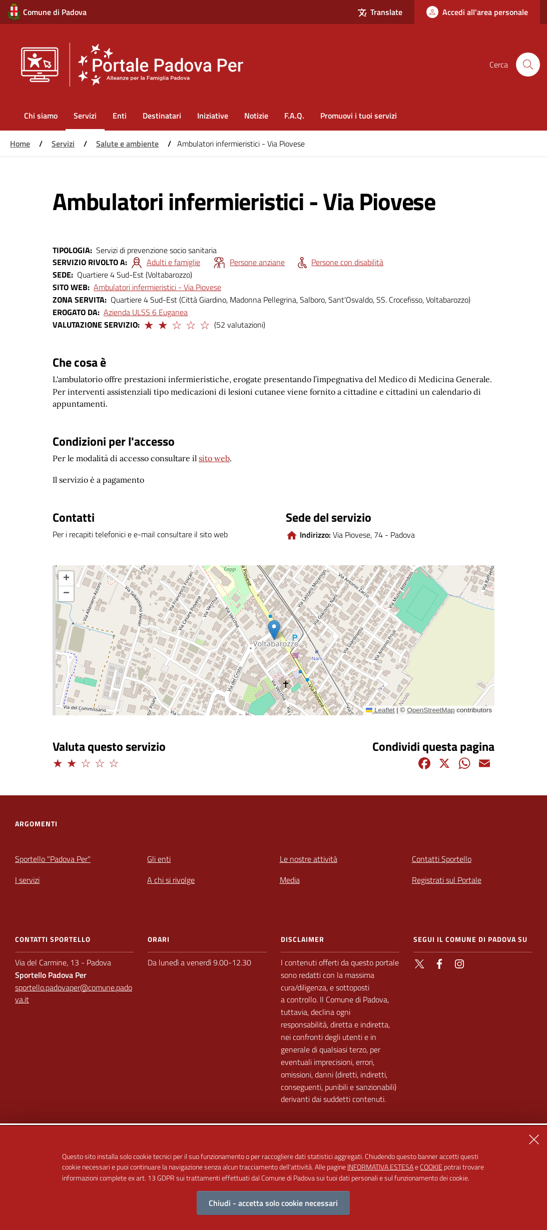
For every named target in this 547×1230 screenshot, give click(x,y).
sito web (214, 458)
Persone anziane (257, 262)
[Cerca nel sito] (528, 65)
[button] (148, 323)
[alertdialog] (273, 1178)
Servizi (63, 144)
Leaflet (380, 710)
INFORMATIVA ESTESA (380, 1166)
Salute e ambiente (127, 144)
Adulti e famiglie (173, 262)
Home (20, 144)
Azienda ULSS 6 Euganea (146, 312)
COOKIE (431, 1166)
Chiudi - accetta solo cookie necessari (273, 1203)
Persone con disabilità (347, 262)
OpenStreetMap (430, 710)
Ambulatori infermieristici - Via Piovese (157, 287)
